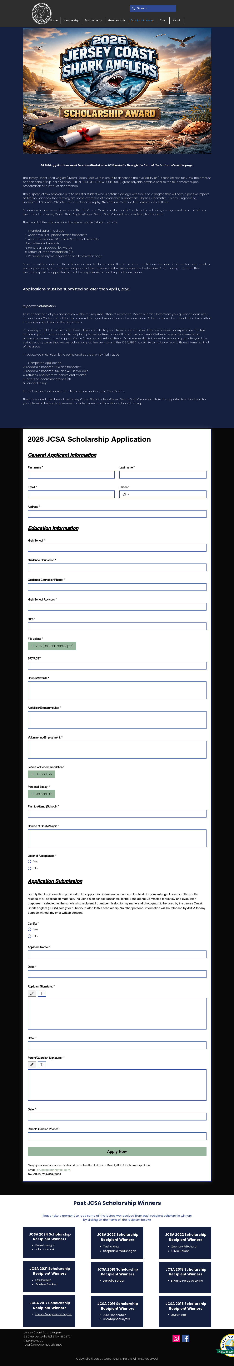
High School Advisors (42, 599)
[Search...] (152, 8)
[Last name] (162, 474)
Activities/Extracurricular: (44, 708)
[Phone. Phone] (167, 494)
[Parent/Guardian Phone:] (116, 1136)
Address (34, 507)
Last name (127, 467)
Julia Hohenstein (114, 1315)
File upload (35, 639)
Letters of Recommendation (46, 767)
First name (35, 467)
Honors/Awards (38, 678)
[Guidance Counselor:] (116, 567)
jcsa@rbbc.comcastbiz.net (43, 1344)
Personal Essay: (39, 787)
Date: (32, 967)
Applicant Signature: (41, 986)
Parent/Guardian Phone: (44, 1129)
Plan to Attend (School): (43, 806)
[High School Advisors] (116, 606)
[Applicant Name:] (116, 954)
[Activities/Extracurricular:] (117, 720)
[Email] (70, 494)
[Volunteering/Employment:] (117, 750)
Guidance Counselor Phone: (46, 580)
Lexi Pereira (43, 1280)
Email (32, 487)
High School (36, 540)
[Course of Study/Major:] (117, 838)
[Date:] (116, 974)
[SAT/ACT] (116, 665)
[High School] (116, 547)
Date (32, 1038)
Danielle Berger (113, 1281)
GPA (31, 619)
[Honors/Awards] (117, 690)
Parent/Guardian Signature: (45, 1058)
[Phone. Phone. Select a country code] (126, 494)
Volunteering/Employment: (45, 737)
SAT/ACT (34, 658)
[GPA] (116, 626)
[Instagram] (176, 1338)
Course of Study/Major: (43, 826)
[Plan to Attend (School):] (116, 813)
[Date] (116, 1045)
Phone (124, 487)
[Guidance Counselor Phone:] (116, 587)
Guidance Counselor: (42, 560)
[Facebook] (185, 1338)
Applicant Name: (39, 947)
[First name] (70, 474)
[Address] (116, 514)
